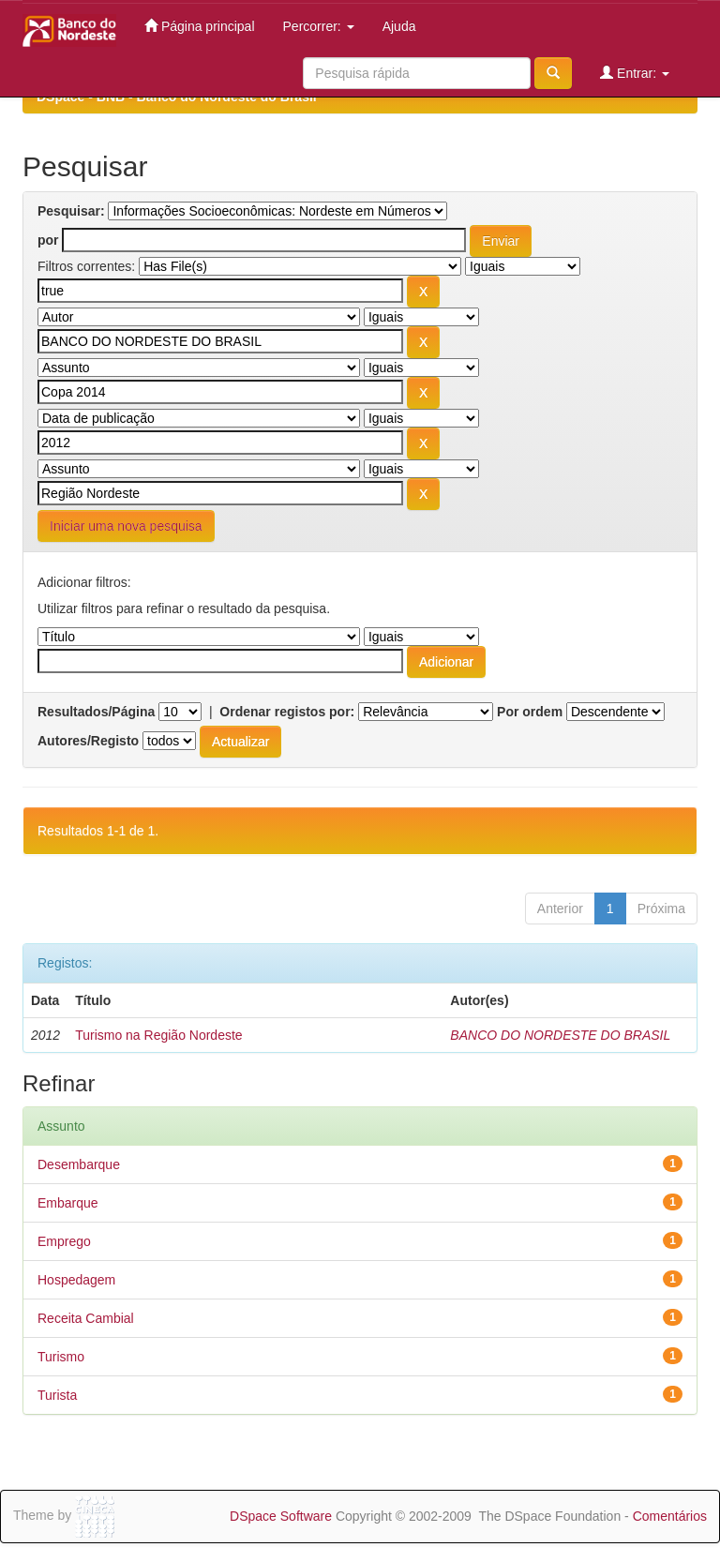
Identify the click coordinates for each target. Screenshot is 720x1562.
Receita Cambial (86, 1318)
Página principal (199, 26)
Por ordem (529, 711)
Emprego (64, 1241)
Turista (57, 1395)
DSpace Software (281, 1516)
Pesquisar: (71, 210)
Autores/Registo (88, 740)
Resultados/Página (96, 711)
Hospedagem (76, 1279)
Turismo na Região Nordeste (158, 1035)
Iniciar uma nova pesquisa (126, 525)
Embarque (68, 1202)
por (48, 240)
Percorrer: (318, 26)
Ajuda (399, 26)
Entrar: (634, 73)
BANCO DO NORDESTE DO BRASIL (560, 1035)
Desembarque (79, 1164)
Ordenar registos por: (286, 711)
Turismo (61, 1356)
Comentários (670, 1516)
